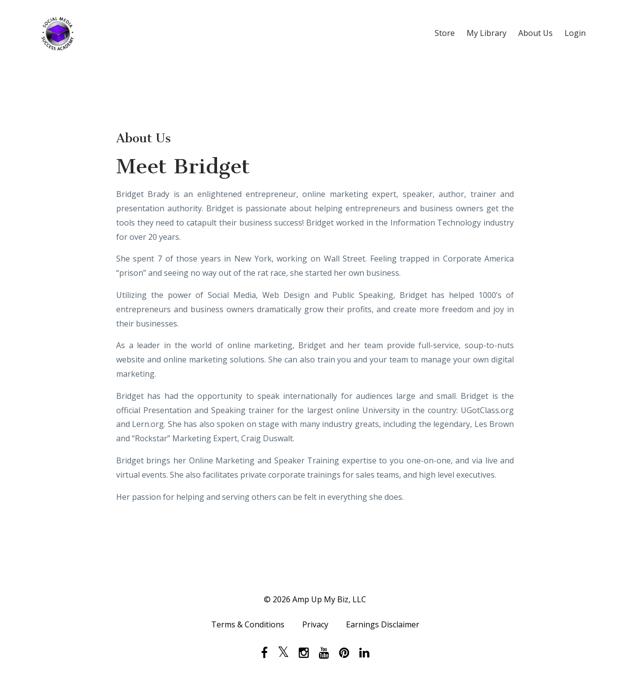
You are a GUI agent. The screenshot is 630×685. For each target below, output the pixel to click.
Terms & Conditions (247, 624)
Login (575, 33)
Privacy (315, 624)
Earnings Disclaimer (382, 624)
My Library (486, 33)
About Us (535, 33)
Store (445, 33)
